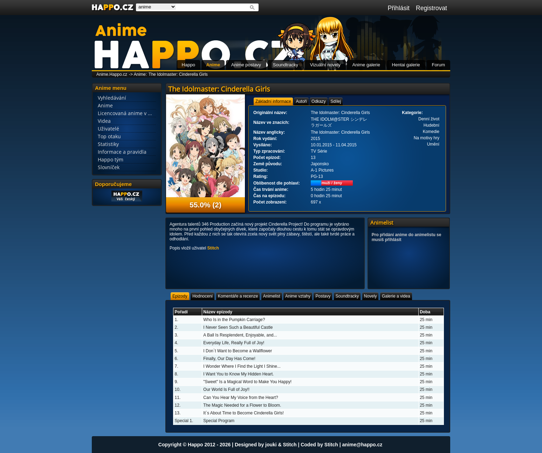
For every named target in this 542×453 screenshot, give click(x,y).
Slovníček (108, 167)
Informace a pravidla (122, 151)
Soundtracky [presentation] (347, 296)
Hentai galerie (406, 64)
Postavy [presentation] (322, 296)
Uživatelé (108, 128)
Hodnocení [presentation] (202, 296)
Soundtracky (285, 64)
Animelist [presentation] (271, 296)
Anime (213, 64)
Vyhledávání (112, 97)
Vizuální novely (325, 64)
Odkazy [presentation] (318, 101)
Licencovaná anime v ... (125, 113)
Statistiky (108, 144)
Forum (438, 64)
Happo (188, 64)
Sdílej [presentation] (335, 101)
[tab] (273, 101)
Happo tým (110, 159)
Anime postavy (246, 64)
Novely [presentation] (370, 296)
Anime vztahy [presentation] (297, 296)
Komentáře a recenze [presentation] (238, 296)
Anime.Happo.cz (111, 74)
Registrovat (431, 8)
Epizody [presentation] (179, 296)
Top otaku (109, 136)
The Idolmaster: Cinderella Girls (178, 74)
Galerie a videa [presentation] (396, 296)
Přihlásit (398, 8)
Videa (104, 121)
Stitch (213, 248)
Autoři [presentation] (301, 101)
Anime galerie (366, 64)
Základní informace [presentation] (273, 101)
